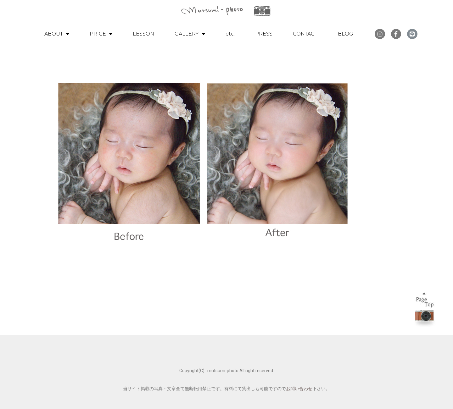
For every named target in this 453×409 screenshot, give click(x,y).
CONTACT (305, 34)
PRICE (101, 34)
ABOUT (56, 34)
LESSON (143, 34)
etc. (230, 34)
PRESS (263, 34)
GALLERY (190, 34)
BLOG (345, 34)
